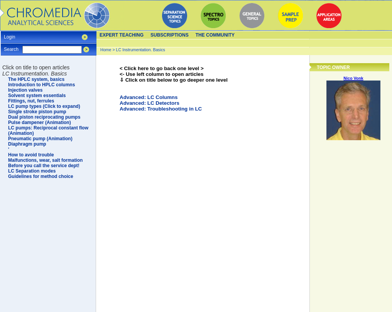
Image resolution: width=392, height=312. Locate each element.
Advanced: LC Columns (148, 97)
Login (9, 34)
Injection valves (25, 90)
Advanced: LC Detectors (149, 103)
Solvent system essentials (37, 95)
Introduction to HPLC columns (41, 84)
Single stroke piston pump (37, 111)
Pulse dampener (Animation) (39, 122)
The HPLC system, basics (36, 79)
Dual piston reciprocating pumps (44, 117)
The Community (215, 35)
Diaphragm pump (27, 144)
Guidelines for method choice (40, 176)
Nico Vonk (353, 78)
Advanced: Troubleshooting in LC (161, 109)
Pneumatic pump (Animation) (40, 138)
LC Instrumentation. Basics (140, 49)
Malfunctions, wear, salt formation (45, 160)
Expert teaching (122, 35)
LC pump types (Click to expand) (44, 106)
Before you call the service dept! (43, 165)
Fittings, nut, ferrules (31, 101)
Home (105, 49)
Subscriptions (169, 35)
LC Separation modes (32, 171)
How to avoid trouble (31, 155)
